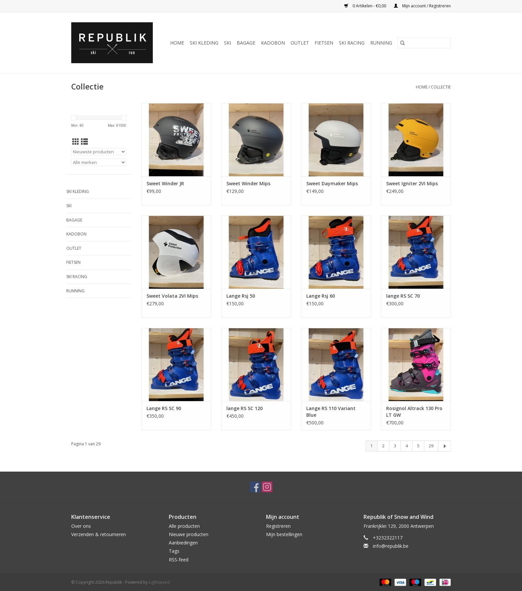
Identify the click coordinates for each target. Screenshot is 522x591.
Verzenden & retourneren (98, 534)
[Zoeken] (424, 43)
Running (381, 43)
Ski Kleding (204, 43)
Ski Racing (352, 43)
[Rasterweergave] (75, 141)
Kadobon (273, 43)
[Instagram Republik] (267, 487)
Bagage (246, 43)
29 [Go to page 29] (431, 446)
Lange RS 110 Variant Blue (331, 411)
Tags (174, 551)
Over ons (81, 526)
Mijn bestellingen (284, 534)
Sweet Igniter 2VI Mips (412, 183)
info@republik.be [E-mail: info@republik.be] (390, 546)
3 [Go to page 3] (395, 446)
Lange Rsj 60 (320, 296)
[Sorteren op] (98, 151)
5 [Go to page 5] (418, 446)
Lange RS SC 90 (163, 408)
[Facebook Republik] (255, 487)
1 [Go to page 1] (372, 446)
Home (177, 43)
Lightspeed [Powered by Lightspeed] (159, 582)
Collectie (441, 87)
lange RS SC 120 (244, 408)
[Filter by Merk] (98, 162)
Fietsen (324, 43)
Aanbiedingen (183, 542)
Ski (227, 43)
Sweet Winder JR (165, 183)
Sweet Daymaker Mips (332, 183)
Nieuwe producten (188, 534)
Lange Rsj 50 (240, 296)
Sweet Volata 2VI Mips (172, 296)
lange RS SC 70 (403, 296)
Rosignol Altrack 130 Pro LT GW (414, 411)
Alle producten (184, 526)
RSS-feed (178, 559)
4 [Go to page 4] (406, 446)
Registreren (278, 526)
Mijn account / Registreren (422, 6)
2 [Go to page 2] (383, 446)
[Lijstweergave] (84, 141)
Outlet (300, 43)
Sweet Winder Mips (248, 183)
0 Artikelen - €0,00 (365, 6)
